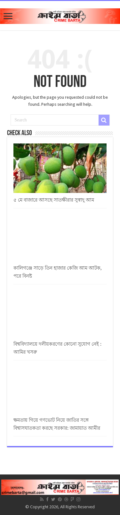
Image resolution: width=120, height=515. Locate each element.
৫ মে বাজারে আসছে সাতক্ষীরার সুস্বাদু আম (53, 200)
